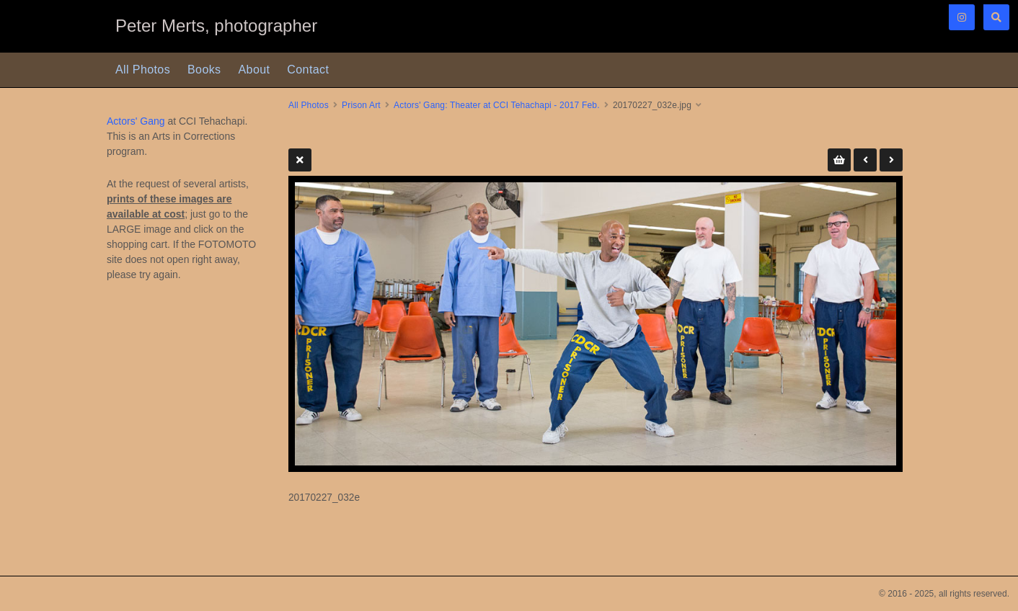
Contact (308, 69)
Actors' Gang (136, 121)
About (254, 69)
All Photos (142, 69)
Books (204, 69)
